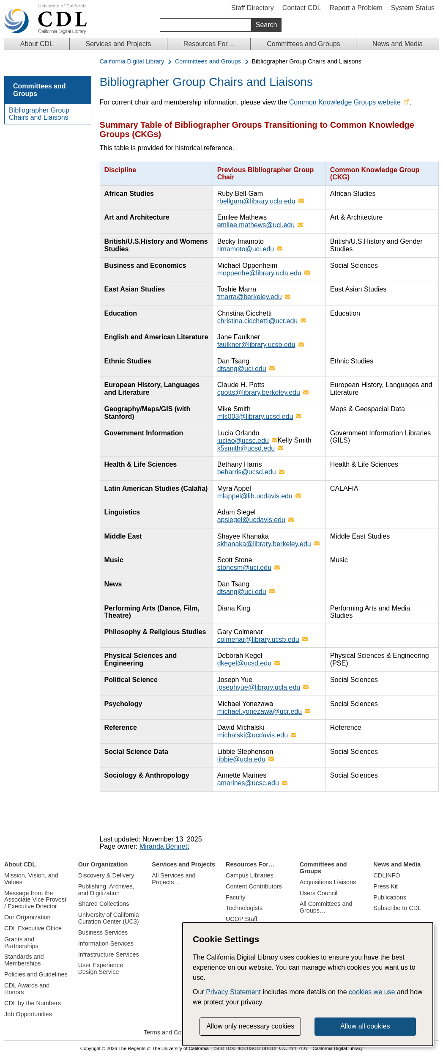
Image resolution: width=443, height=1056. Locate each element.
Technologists (244, 908)
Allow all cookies (365, 1026)
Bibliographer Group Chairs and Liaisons (39, 114)
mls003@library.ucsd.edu (255, 416)
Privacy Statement (233, 992)
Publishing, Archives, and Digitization (106, 889)
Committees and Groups (303, 43)
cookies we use (372, 992)
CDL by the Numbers (32, 1003)
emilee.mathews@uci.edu (256, 224)
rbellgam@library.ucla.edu (256, 201)
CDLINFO (386, 875)
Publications (389, 897)
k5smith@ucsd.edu (246, 448)
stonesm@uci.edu (244, 567)
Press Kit (385, 886)
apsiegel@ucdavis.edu (251, 519)
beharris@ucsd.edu (246, 472)
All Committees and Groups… (326, 907)
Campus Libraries (249, 875)
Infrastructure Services (108, 954)
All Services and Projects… (173, 879)
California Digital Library (132, 61)
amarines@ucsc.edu (248, 782)
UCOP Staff (241, 919)
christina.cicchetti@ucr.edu (257, 320)
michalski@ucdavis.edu (252, 735)
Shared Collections (103, 903)
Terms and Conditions (173, 1032)
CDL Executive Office (33, 928)
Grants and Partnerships (21, 942)
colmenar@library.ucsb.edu (258, 639)
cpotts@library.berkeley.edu (258, 392)
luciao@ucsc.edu (243, 440)
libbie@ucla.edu (241, 759)
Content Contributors (254, 886)
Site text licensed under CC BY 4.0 (260, 1048)
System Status (413, 7)
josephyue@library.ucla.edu (259, 687)
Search (266, 24)
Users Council (319, 893)
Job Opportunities (28, 1014)
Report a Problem (355, 7)
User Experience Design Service (100, 968)
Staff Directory (252, 7)
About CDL (36, 43)
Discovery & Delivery (106, 875)
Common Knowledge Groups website (345, 102)
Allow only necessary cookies (250, 1026)
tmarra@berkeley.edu (249, 296)
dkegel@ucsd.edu (244, 663)
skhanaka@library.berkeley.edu (264, 543)
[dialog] (308, 984)
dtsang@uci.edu (241, 368)
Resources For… (209, 43)
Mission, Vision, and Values (31, 879)
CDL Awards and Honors (26, 989)
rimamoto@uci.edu (245, 249)
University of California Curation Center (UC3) (108, 918)
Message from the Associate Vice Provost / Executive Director (35, 900)
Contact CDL (301, 7)
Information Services (106, 943)
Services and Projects (118, 43)
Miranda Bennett (164, 846)
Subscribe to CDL (397, 908)
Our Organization (27, 917)
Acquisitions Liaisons (328, 882)
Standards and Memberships (24, 960)
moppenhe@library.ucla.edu (259, 273)
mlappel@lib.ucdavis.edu (255, 496)
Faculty (235, 897)
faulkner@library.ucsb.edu (256, 344)
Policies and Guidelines (36, 974)
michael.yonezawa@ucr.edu (259, 711)
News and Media (397, 43)
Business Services (103, 932)
